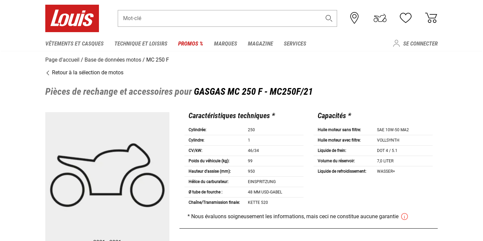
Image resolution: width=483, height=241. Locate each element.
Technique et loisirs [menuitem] (140, 43)
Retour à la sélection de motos (84, 72)
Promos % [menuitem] (190, 43)
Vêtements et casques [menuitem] (74, 43)
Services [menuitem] (295, 43)
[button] (329, 19)
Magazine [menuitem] (260, 43)
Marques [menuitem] (225, 43)
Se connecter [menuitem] (420, 43)
